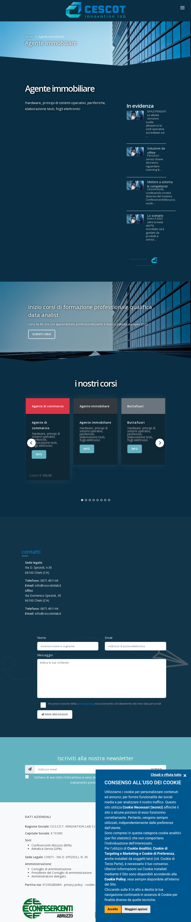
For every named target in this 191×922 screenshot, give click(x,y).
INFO (39, 454)
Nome (41, 638)
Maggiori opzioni (136, 909)
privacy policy (85, 703)
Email (108, 638)
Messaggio (45, 655)
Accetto (113, 909)
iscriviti (156, 769)
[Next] (159, 443)
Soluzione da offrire (156, 150)
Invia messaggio (54, 714)
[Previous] (31, 443)
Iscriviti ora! (42, 334)
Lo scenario (155, 216)
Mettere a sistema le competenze (160, 184)
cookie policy (94, 885)
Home (29, 37)
